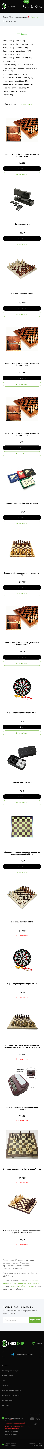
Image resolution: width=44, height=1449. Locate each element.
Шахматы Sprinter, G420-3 (22, 922)
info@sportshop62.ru (11, 1434)
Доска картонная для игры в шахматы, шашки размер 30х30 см (22, 853)
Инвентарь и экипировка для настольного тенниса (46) (20, 69)
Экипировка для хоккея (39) (14, 41)
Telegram (22, 1354)
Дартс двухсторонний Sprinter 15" (22, 712)
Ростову (13, 1283)
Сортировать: (10, 104)
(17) (9, 61)
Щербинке (22, 1286)
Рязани (35, 1280)
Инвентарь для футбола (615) (15, 74)
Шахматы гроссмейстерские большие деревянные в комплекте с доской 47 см (22, 1046)
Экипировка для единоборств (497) (17, 51)
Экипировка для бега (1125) (14, 54)
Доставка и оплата (7, 1376)
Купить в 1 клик (22, 175)
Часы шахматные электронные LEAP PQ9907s (22, 1108)
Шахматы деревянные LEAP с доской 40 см (22, 1169)
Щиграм (30, 1286)
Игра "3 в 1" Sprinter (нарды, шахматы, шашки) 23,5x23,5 (22, 644)
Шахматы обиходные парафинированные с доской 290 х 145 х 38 (22, 1232)
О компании (5, 1366)
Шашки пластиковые (22, 782)
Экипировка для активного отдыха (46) (18, 58)
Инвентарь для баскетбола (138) (16, 88)
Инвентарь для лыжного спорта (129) (18, 77)
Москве (6, 1283)
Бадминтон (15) (9, 95)
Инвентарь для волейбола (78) (15, 81)
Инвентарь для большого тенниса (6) (18, 84)
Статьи (4, 1380)
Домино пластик (22, 224)
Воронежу (21, 1283)
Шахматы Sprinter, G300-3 (22, 294)
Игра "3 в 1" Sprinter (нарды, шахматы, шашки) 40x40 (22, 155)
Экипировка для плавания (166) (15, 47)
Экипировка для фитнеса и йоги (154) (18, 44)
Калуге (36, 1283)
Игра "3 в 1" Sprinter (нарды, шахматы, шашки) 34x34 (22, 364)
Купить (22, 169)
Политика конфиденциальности (11, 1390)
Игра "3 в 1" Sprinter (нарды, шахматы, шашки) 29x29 (22, 434)
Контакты (5, 1385)
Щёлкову (13, 1286)
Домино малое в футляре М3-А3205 (22, 503)
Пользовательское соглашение (11, 1395)
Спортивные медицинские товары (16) (18, 64)
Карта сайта (5, 1405)
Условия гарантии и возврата (10, 1371)
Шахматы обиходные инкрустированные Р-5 (22, 574)
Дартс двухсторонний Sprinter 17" (22, 983)
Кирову (29, 1283)
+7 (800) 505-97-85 (10, 1444)
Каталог (37, 1343)
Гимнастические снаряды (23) (14, 91)
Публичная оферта (7, 1400)
